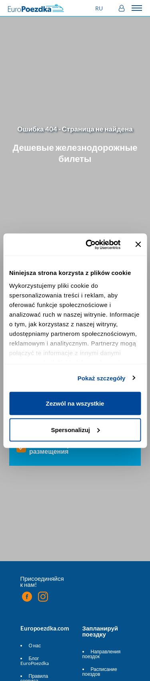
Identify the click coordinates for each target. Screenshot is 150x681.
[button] (100, 8)
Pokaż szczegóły (102, 377)
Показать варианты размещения (60, 448)
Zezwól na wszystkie (75, 403)
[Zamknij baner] (138, 244)
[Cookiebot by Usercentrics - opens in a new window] (89, 244)
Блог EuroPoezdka (34, 660)
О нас (35, 646)
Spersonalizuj (75, 429)
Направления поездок (101, 654)
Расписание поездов (99, 671)
